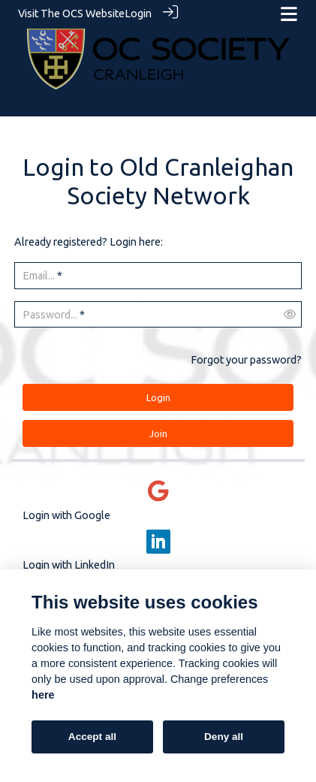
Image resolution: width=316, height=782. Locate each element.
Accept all (92, 736)
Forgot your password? (246, 359)
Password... (50, 314)
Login (138, 14)
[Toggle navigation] (289, 14)
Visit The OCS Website (71, 14)
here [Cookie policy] (43, 695)
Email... (39, 275)
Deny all (223, 736)
